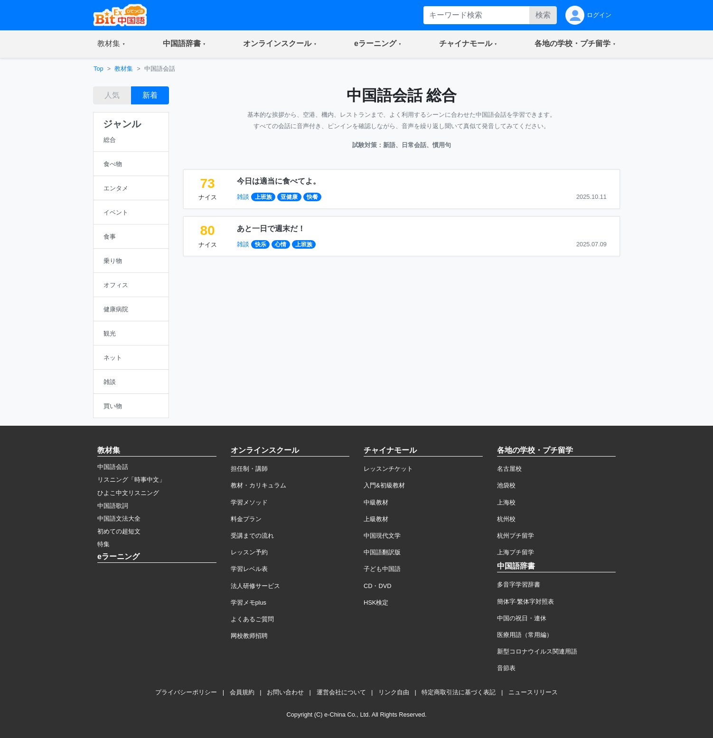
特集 (103, 544)
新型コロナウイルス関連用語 (537, 651)
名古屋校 (509, 468)
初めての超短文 (119, 531)
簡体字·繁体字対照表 (525, 601)
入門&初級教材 (384, 485)
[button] (111, 44)
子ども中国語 (382, 568)
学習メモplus (248, 602)
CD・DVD (378, 585)
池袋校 (506, 485)
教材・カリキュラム (258, 485)
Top (98, 68)
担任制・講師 (249, 468)
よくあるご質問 (252, 619)
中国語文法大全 (119, 518)
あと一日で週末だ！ (271, 228)
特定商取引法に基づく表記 (459, 692)
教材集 (123, 68)
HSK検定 (376, 602)
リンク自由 (393, 692)
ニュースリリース (533, 692)
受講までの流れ (252, 535)
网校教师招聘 (249, 635)
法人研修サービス (255, 585)
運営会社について (341, 692)
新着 (150, 95)
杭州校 (506, 519)
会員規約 (242, 692)
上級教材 (376, 519)
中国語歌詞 (112, 505)
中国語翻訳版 (382, 552)
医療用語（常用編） (525, 634)
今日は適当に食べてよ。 (278, 181)
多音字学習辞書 (518, 584)
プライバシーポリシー (186, 692)
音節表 (506, 668)
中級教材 (376, 502)
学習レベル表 (249, 568)
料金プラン (246, 519)
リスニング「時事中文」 (131, 479)
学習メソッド (249, 502)
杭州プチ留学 (515, 535)
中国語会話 (112, 466)
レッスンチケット (388, 468)
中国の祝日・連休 (521, 618)
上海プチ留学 (515, 552)
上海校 (506, 502)
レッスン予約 (249, 552)
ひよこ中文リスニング (128, 492)
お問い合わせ (285, 692)
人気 (112, 95)
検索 (543, 15)
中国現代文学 (382, 535)
